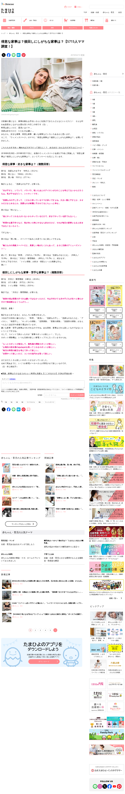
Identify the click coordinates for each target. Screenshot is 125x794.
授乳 (94, 120)
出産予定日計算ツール (100, 216)
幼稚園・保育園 (98, 153)
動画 (94, 187)
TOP (85, 12)
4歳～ (39, 402)
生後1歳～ (96, 85)
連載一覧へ (113, 598)
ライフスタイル (31, 402)
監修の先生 (96, 253)
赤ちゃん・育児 (108, 12)
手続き (94, 241)
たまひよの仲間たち (99, 262)
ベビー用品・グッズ (99, 145)
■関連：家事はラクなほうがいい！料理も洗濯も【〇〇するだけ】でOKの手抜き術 (36, 373)
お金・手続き (30, 20)
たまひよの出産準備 (99, 266)
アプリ (32, 28)
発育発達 (95, 141)
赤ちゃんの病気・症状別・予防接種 (105, 245)
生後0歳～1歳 (97, 81)
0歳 (6, 402)
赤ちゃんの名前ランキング (102, 228)
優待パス (110, 20)
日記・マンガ (97, 178)
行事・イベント (98, 149)
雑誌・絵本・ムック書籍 (101, 199)
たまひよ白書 (97, 270)
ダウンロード (44, 661)
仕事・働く (96, 157)
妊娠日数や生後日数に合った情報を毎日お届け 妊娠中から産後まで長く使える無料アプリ (44, 655)
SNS (52, 28)
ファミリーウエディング (101, 170)
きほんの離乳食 (98, 249)
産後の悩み (96, 137)
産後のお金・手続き (99, 162)
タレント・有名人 (98, 182)
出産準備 (69, 20)
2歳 (17, 402)
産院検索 (95, 220)
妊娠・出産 (95, 12)
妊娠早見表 (9, 20)
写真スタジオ (93, 28)
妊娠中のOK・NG (98, 224)
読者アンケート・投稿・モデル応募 (105, 208)
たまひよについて (98, 195)
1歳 (11, 402)
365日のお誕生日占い (100, 212)
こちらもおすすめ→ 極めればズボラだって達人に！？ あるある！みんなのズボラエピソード (41, 147)
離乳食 (89, 20)
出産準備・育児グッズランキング (104, 233)
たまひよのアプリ (98, 257)
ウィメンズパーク (49, 402)
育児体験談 (96, 174)
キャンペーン (73, 28)
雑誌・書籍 (11, 28)
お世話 (94, 128)
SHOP (68, 7)
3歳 (22, 402)
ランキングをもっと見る (21, 524)
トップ (3, 33)
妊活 (120, 12)
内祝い (78, 7)
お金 (94, 237)
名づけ (48, 20)
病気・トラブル (98, 133)
